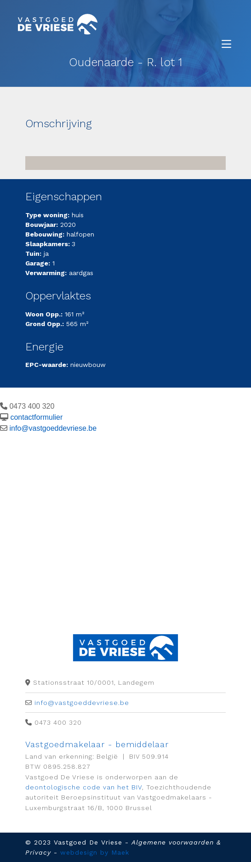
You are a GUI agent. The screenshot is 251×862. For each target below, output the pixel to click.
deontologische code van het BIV (83, 787)
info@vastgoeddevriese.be (53, 428)
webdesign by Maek (94, 852)
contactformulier (36, 417)
